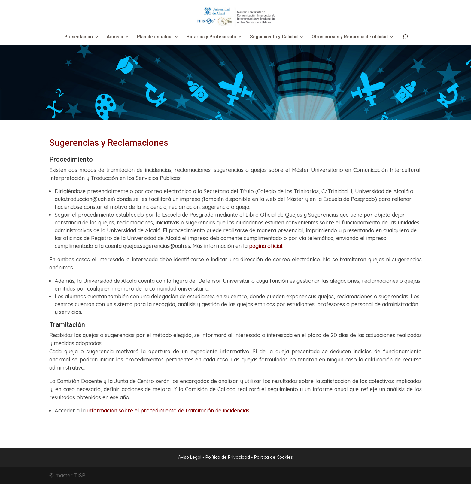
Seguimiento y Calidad (274, 37)
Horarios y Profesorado (211, 37)
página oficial (265, 245)
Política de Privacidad (228, 457)
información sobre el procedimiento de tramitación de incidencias (168, 410)
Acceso (115, 37)
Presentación (78, 37)
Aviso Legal (189, 457)
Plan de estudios (154, 37)
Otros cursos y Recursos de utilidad (349, 37)
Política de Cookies (273, 457)
